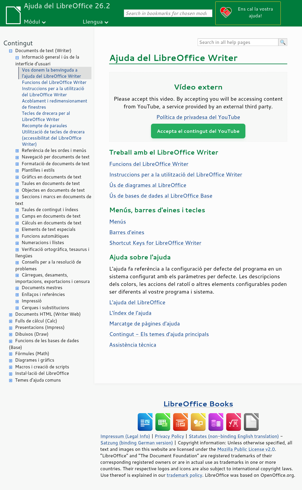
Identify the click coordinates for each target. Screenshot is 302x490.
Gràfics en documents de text (51, 177)
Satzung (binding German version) (136, 442)
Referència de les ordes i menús (54, 150)
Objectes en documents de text (53, 190)
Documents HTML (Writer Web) (48, 314)
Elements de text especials (49, 229)
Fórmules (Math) (32, 353)
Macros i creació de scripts (42, 367)
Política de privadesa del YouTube (198, 117)
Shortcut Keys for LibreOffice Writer (155, 242)
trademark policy (184, 475)
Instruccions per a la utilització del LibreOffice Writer (53, 91)
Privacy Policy (169, 436)
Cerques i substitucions (45, 307)
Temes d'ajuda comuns (38, 380)
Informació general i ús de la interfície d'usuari (47, 60)
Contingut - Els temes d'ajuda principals (159, 334)
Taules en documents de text (51, 183)
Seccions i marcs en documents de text (53, 199)
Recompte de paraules (44, 125)
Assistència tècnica (132, 344)
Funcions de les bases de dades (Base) (44, 343)
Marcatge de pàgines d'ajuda (144, 323)
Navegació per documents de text (56, 157)
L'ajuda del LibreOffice (137, 302)
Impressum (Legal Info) (125, 436)
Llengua (93, 21)
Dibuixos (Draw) (31, 334)
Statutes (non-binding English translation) (233, 436)
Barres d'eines (126, 232)
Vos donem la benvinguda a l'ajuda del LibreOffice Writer (51, 73)
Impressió (32, 301)
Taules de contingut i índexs (50, 209)
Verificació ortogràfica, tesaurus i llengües (52, 252)
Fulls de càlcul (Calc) (36, 321)
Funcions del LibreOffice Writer (54, 82)
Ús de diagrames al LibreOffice (147, 185)
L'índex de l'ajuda (130, 313)
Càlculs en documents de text (51, 223)
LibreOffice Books (198, 403)
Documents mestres (42, 287)
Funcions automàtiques (45, 236)
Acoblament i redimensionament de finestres (54, 104)
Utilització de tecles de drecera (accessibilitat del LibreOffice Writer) (53, 138)
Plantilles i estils (38, 170)
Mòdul (32, 21)
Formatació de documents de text (56, 163)
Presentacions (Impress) (40, 327)
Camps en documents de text (51, 216)
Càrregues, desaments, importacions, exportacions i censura (52, 278)
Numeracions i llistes (43, 242)
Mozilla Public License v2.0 (246, 449)
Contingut (18, 42)
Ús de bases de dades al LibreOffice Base (160, 195)
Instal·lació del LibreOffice (42, 373)
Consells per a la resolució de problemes (48, 265)
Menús (117, 221)
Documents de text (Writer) (43, 50)
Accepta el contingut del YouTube (198, 131)
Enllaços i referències (43, 294)
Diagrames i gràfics (34, 360)
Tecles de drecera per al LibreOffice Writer (46, 116)
